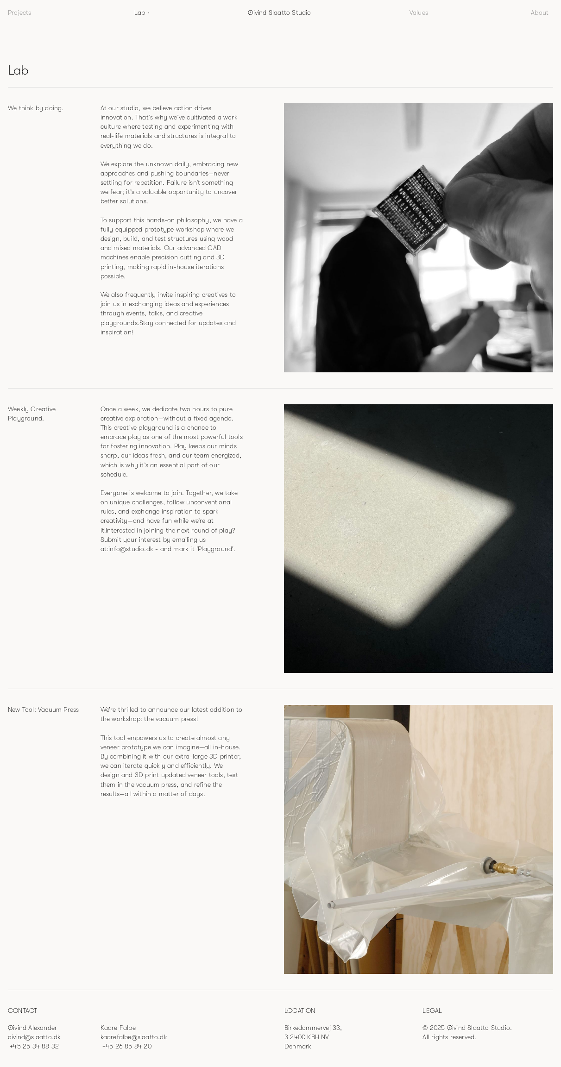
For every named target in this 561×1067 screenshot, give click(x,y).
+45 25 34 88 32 (33, 1046)
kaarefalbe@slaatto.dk (134, 1037)
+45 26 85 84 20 (126, 1046)
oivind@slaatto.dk (34, 1037)
